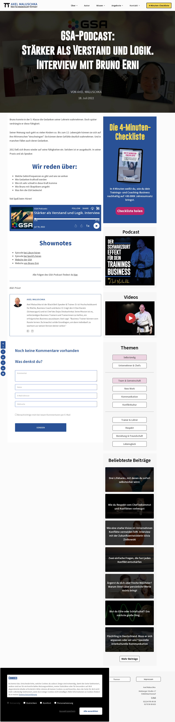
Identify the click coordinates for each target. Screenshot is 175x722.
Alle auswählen (91, 711)
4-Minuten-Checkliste (159, 5)
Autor (87, 5)
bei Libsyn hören (32, 252)
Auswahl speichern (67, 711)
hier (76, 274)
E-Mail (153, 697)
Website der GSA (23, 259)
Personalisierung (63, 703)
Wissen (99, 5)
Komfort (45, 703)
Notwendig (13, 703)
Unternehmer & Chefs (129, 365)
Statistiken (30, 703)
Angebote (116, 5)
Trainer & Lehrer (129, 419)
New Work (129, 388)
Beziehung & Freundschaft (129, 435)
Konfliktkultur (129, 404)
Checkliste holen (130, 211)
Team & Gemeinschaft (129, 380)
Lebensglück (129, 444)
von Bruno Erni (31, 263)
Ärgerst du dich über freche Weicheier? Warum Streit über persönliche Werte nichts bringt (129, 586)
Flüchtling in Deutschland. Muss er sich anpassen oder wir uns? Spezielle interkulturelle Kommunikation (129, 639)
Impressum (148, 679)
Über (73, 5)
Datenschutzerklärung (28, 694)
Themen (116, 679)
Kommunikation (129, 396)
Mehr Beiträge (129, 658)
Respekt (129, 427)
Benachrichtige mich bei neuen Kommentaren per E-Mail (42, 414)
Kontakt (134, 5)
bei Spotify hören (32, 256)
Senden (41, 427)
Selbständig (130, 357)
